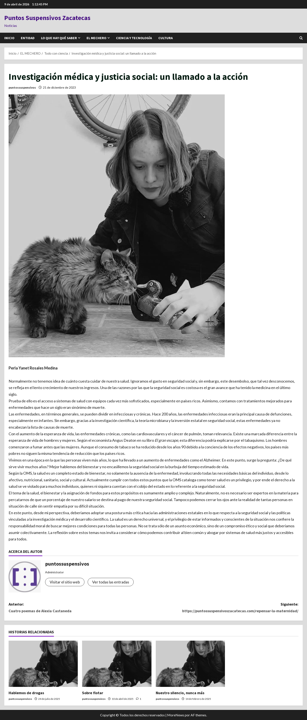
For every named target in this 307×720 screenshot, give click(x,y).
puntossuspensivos (22, 87)
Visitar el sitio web (65, 582)
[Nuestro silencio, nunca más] (190, 664)
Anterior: (81, 608)
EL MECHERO (96, 38)
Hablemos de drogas (26, 692)
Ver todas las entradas (110, 582)
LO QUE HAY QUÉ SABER (59, 38)
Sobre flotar (92, 692)
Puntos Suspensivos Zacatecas (47, 18)
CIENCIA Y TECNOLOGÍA (134, 38)
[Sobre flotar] (116, 664)
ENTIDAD (28, 38)
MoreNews (175, 715)
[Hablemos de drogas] (43, 664)
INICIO (9, 38)
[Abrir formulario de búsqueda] (301, 38)
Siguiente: (226, 608)
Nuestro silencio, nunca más (180, 692)
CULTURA (165, 38)
